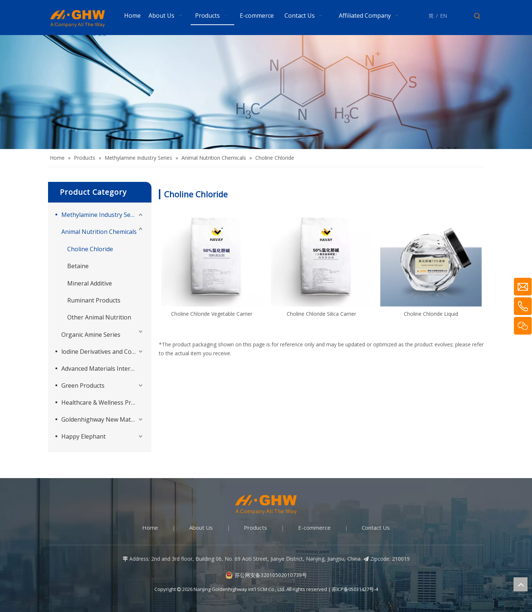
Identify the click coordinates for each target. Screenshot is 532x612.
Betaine (78, 266)
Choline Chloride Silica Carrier (321, 313)
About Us (201, 527)
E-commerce (314, 527)
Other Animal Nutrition (99, 317)
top (521, 584)
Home (150, 527)
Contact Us (376, 527)
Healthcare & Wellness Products (102, 402)
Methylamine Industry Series (101, 215)
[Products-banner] (266, 92)
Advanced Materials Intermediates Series (102, 368)
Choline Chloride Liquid (431, 313)
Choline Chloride (90, 249)
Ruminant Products (93, 300)
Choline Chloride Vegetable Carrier (211, 313)
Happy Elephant (83, 436)
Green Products (83, 385)
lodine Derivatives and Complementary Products (102, 352)
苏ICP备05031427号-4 (355, 589)
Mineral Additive (89, 283)
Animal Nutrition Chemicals (99, 232)
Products (255, 527)
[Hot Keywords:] (477, 16)
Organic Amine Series (90, 335)
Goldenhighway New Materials (102, 419)
